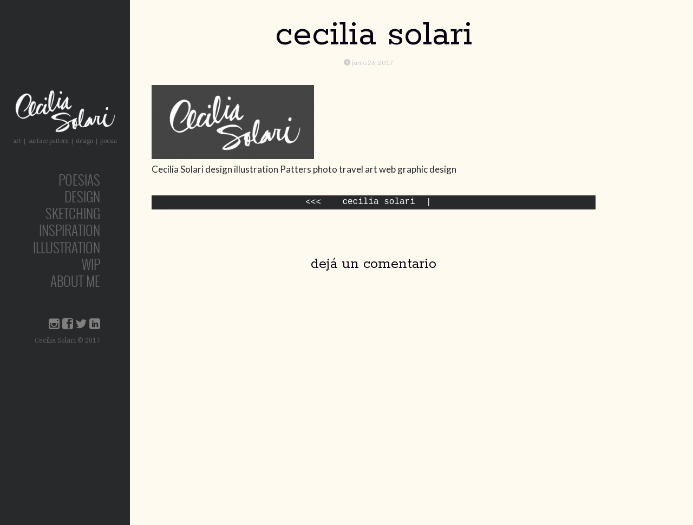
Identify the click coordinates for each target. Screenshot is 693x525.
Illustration (66, 247)
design (82, 196)
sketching (72, 213)
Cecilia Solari (378, 202)
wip (91, 264)
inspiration (69, 230)
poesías (79, 179)
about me (75, 281)
